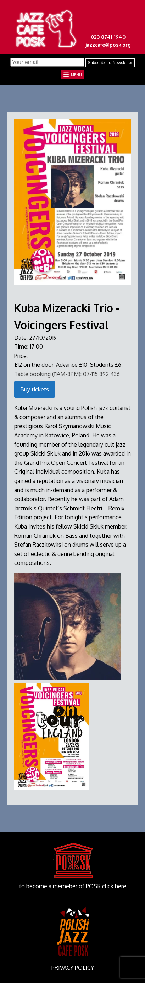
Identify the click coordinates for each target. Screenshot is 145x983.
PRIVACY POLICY (72, 967)
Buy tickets (34, 389)
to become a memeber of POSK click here (72, 886)
